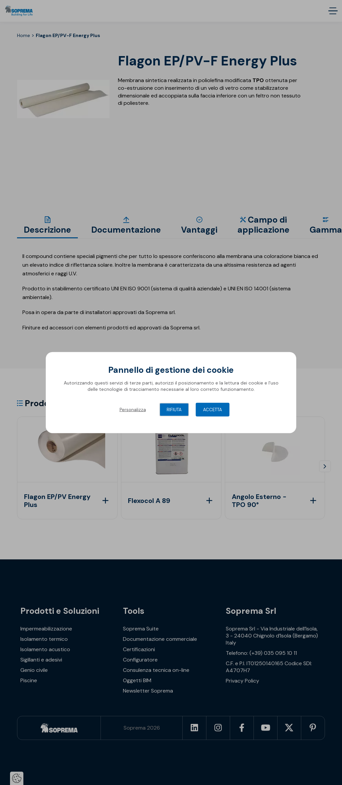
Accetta (212, 409)
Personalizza (133, 409)
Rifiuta (174, 409)
